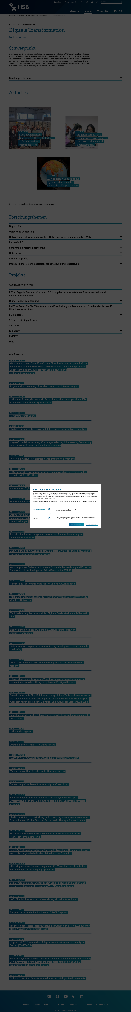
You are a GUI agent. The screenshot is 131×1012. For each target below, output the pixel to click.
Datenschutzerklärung (49, 498)
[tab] (40, 509)
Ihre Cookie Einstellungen (47, 489)
